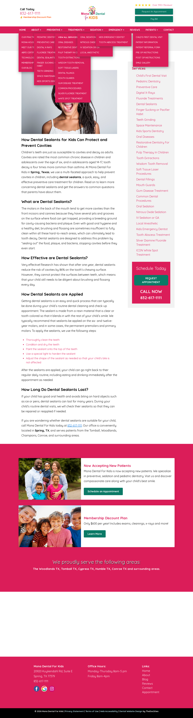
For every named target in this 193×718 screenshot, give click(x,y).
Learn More (95, 533)
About (35, 29)
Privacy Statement (74, 711)
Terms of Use (92, 711)
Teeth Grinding (145, 119)
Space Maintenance (149, 125)
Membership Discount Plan (35, 17)
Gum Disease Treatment (152, 190)
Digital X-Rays (145, 92)
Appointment (150, 692)
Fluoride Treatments (149, 98)
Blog (145, 679)
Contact (169, 29)
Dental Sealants (146, 104)
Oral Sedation (145, 206)
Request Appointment (151, 280)
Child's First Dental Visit (151, 75)
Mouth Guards (145, 185)
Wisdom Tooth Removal (152, 163)
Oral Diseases (145, 136)
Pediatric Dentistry (148, 81)
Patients (151, 29)
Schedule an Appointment (103, 491)
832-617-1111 (30, 13)
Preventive (53, 29)
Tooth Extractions (147, 158)
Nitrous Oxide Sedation (151, 212)
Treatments (75, 29)
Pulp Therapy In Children (152, 152)
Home (22, 29)
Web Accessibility (109, 711)
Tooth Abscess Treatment (153, 234)
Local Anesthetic (147, 223)
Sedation (95, 29)
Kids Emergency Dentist (152, 229)
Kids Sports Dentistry (150, 131)
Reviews (135, 29)
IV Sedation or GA (147, 217)
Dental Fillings (145, 179)
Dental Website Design (130, 711)
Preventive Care (146, 87)
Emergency (115, 29)
